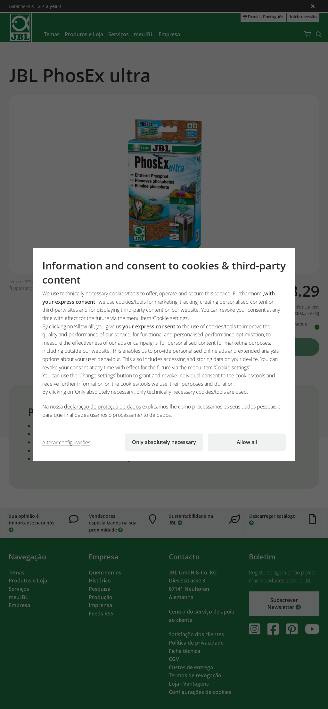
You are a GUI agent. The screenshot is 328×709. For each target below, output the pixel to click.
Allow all (247, 442)
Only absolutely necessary (164, 442)
